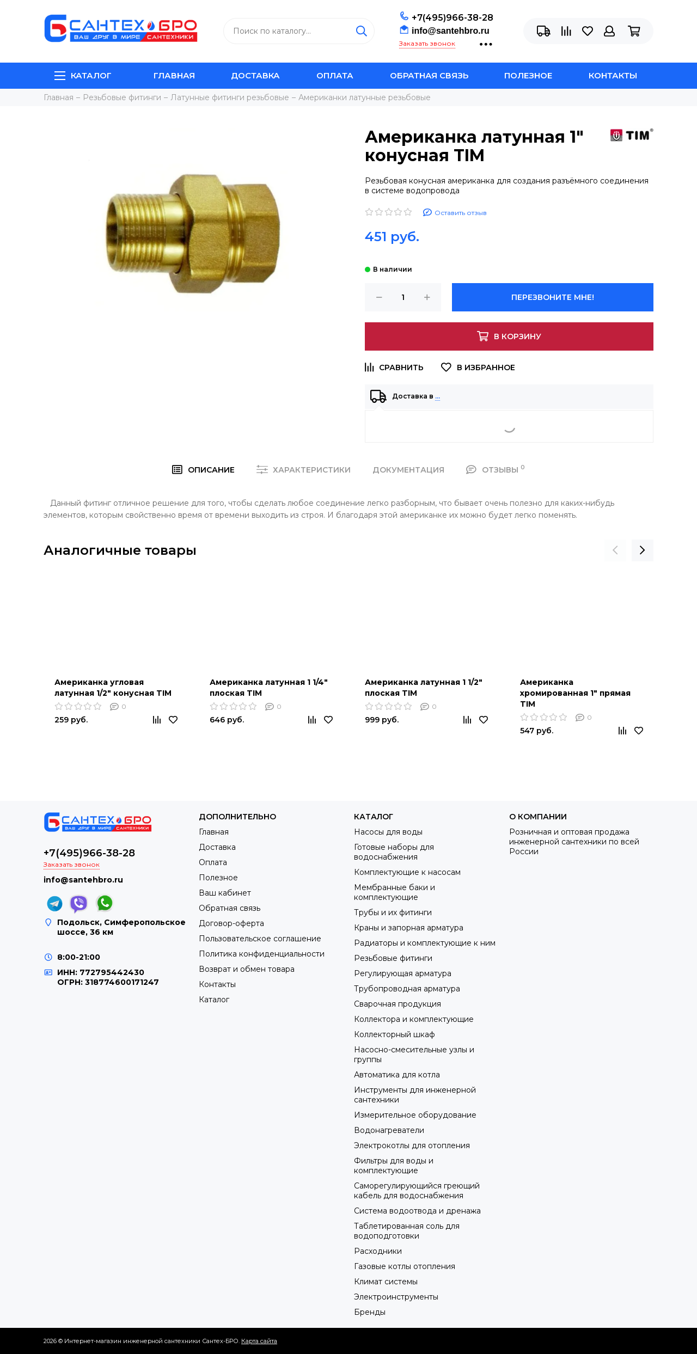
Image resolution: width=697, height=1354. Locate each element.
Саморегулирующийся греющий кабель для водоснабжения (417, 1190)
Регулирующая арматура (402, 973)
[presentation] (615, 550)
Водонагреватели (389, 1130)
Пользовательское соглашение (260, 938)
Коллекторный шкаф (394, 1034)
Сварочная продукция (397, 1004)
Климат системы (386, 1281)
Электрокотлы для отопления (412, 1145)
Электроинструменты (396, 1297)
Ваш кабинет (225, 893)
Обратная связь (429, 75)
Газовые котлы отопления (404, 1266)
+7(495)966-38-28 (452, 18)
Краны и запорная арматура (408, 928)
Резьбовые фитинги (393, 958)
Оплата (334, 75)
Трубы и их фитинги (393, 912)
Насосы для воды (388, 832)
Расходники (378, 1251)
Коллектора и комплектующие (414, 1019)
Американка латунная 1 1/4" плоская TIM (269, 687)
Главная (174, 75)
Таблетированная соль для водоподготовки (407, 1231)
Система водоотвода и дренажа (417, 1211)
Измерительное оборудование (415, 1115)
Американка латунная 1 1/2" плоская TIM (423, 687)
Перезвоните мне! (552, 297)
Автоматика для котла (397, 1075)
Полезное (528, 75)
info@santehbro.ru (451, 30)
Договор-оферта (231, 923)
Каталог (83, 75)
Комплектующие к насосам (407, 872)
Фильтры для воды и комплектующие (393, 1165)
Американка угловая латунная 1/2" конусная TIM (113, 687)
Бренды (370, 1312)
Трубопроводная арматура (407, 989)
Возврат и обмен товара (247, 969)
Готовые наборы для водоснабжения (394, 852)
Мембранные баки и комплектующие (394, 892)
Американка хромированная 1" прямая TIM (575, 693)
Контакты (613, 75)
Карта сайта (259, 1341)
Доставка (255, 75)
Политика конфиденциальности (262, 954)
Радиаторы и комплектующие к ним (425, 943)
